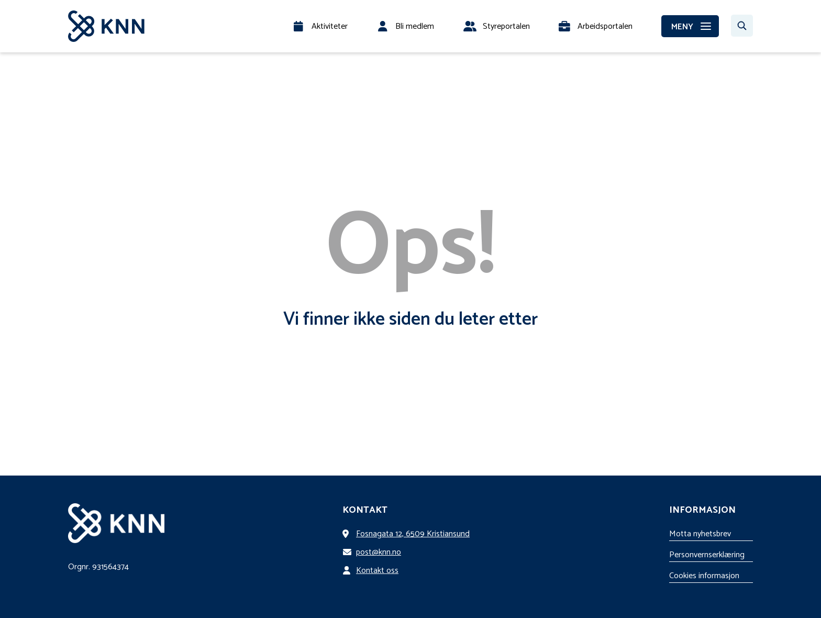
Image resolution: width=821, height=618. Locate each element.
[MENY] (690, 26)
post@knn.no (374, 552)
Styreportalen (506, 26)
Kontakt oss (372, 571)
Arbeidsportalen (605, 26)
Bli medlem (414, 26)
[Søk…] (742, 26)
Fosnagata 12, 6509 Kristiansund (408, 534)
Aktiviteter (330, 26)
